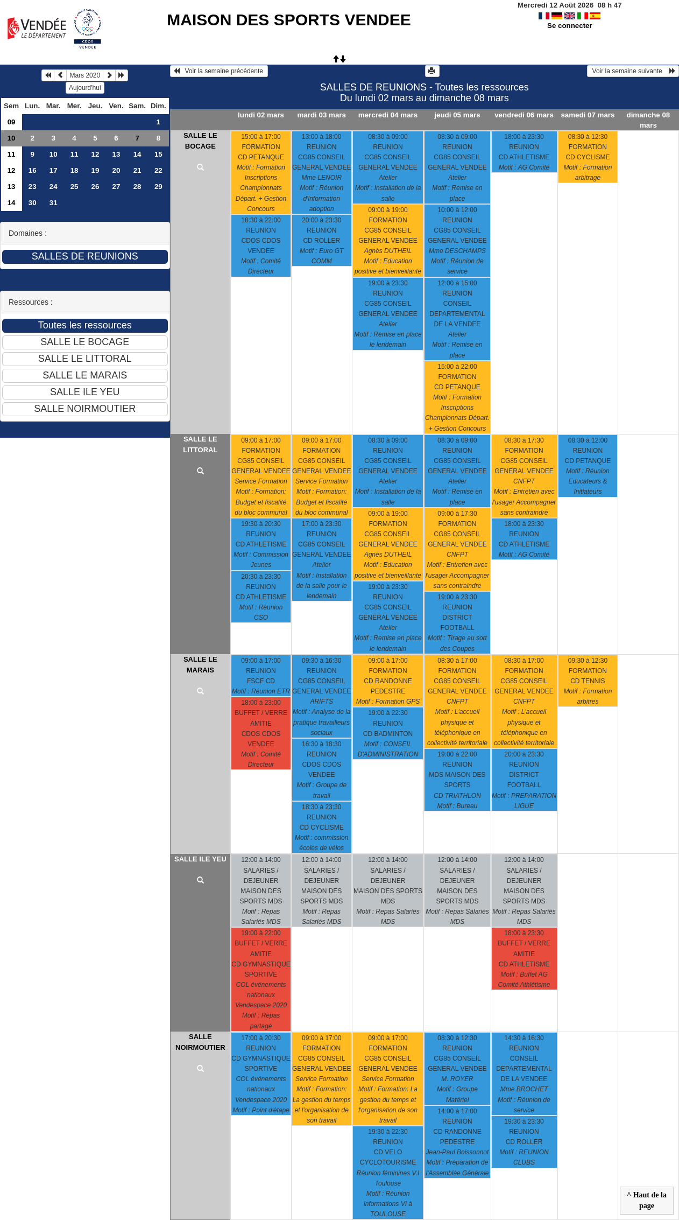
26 (95, 187)
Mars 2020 (84, 75)
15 (158, 154)
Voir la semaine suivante (633, 71)
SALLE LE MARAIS (200, 664)
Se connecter (569, 26)
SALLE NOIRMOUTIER (200, 1042)
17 (53, 170)
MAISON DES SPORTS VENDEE (289, 20)
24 (53, 187)
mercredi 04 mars (388, 115)
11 (12, 154)
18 (74, 170)
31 (53, 203)
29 (158, 187)
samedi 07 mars (587, 115)
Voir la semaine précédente (219, 71)
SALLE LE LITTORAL (200, 444)
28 (137, 187)
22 (158, 170)
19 (95, 170)
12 (95, 154)
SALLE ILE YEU (200, 859)
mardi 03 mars (322, 115)
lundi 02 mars (261, 115)
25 (74, 187)
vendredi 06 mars (524, 115)
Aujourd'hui (85, 88)
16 (33, 170)
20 (116, 170)
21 (137, 170)
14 (137, 154)
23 (33, 187)
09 (12, 122)
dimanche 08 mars (648, 120)
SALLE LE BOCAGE (200, 140)
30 (33, 203)
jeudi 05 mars (457, 115)
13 (116, 154)
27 (116, 187)
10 (12, 138)
